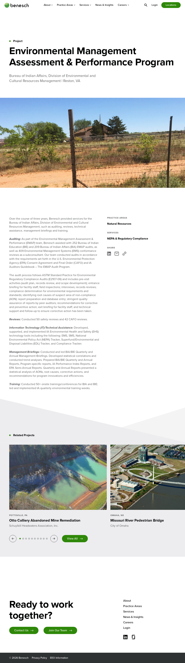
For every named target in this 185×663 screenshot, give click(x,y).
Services (85, 5)
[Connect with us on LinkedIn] (125, 637)
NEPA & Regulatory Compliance (127, 238)
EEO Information (59, 658)
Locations (171, 5)
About (48, 5)
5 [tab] (32, 538)
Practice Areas (66, 5)
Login (155, 5)
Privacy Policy (39, 658)
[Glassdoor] (133, 637)
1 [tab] (20, 538)
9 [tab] (43, 538)
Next (54, 538)
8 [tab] (41, 538)
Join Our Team (58, 630)
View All (72, 538)
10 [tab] (47, 538)
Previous (13, 538)
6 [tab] (35, 538)
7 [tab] (38, 538)
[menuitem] (48, 5)
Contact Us (21, 630)
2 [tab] (23, 538)
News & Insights (104, 5)
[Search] (146, 5)
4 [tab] (29, 538)
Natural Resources (119, 224)
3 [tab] (26, 538)
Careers (123, 5)
